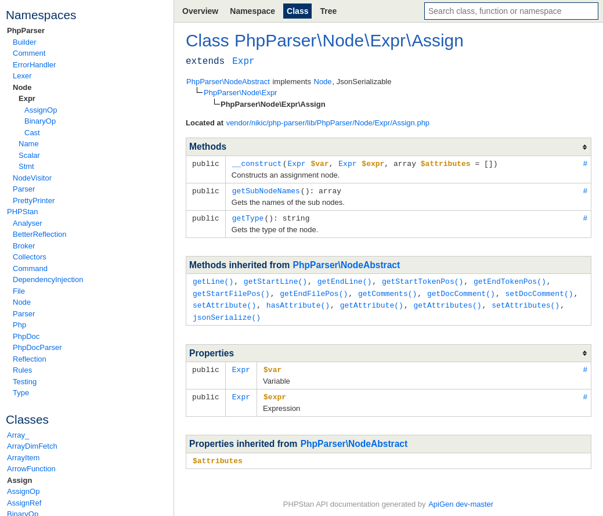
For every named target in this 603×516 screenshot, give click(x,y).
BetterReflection (40, 234)
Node (22, 87)
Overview (200, 11)
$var (272, 365)
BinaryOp (40, 121)
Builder (24, 42)
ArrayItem (23, 457)
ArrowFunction (31, 468)
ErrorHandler (34, 64)
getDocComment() (461, 291)
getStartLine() (275, 279)
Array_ (18, 435)
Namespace (252, 11)
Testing (25, 381)
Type (21, 392)
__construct (257, 163)
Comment (29, 53)
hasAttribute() (298, 302)
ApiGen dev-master (460, 499)
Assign (19, 480)
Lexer (22, 75)
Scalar (29, 155)
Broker (24, 245)
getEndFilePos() (314, 291)
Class (297, 11)
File (19, 291)
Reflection (29, 359)
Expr (27, 98)
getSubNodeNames (266, 190)
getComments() (387, 291)
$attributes (218, 455)
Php (19, 324)
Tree (328, 11)
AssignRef (24, 503)
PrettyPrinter (34, 200)
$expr (274, 392)
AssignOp (40, 110)
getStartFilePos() (231, 291)
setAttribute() (224, 302)
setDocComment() (539, 291)
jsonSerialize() (227, 313)
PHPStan (22, 211)
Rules (22, 370)
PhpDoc (26, 336)
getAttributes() (447, 302)
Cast (32, 132)
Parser (24, 189)
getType (248, 216)
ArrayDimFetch (32, 446)
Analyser (27, 223)
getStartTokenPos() (422, 279)
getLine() (213, 279)
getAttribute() (371, 302)
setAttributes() (525, 302)
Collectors (29, 256)
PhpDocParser (37, 347)
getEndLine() (344, 279)
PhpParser (26, 30)
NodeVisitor (32, 178)
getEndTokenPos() (510, 279)
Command (30, 268)
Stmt (26, 166)
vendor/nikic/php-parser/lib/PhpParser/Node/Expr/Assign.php (327, 122)
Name (29, 143)
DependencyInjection (48, 279)
